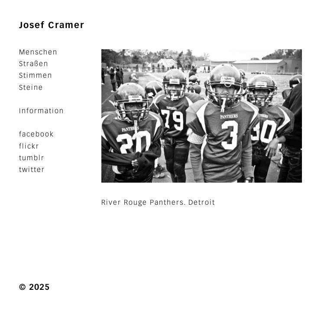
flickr (29, 146)
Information (41, 111)
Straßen (34, 64)
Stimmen (35, 75)
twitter (32, 169)
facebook (36, 134)
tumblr (32, 158)
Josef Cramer (51, 25)
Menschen (38, 52)
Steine (31, 87)
